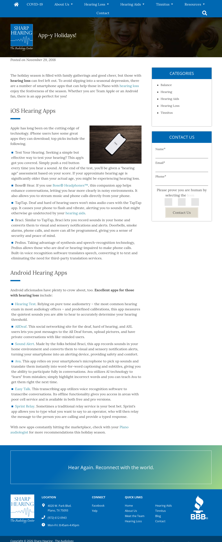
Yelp (94, 502)
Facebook (98, 497)
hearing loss (129, 77)
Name (160, 140)
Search (205, 4)
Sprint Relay (25, 397)
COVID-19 (34, 4)
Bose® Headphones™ (70, 176)
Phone (160, 168)
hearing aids (75, 204)
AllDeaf (21, 318)
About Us (56, 4)
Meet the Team (134, 507)
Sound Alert (24, 335)
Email (160, 154)
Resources (165, 4)
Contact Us (182, 204)
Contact (189, 4)
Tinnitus (140, 4)
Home (16, 4)
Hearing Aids (113, 4)
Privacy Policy (158, 534)
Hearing (166, 83)
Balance (166, 76)
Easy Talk (22, 380)
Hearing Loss (83, 4)
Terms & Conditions (183, 534)
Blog (158, 507)
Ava (18, 352)
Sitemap (204, 534)
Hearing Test (25, 295)
